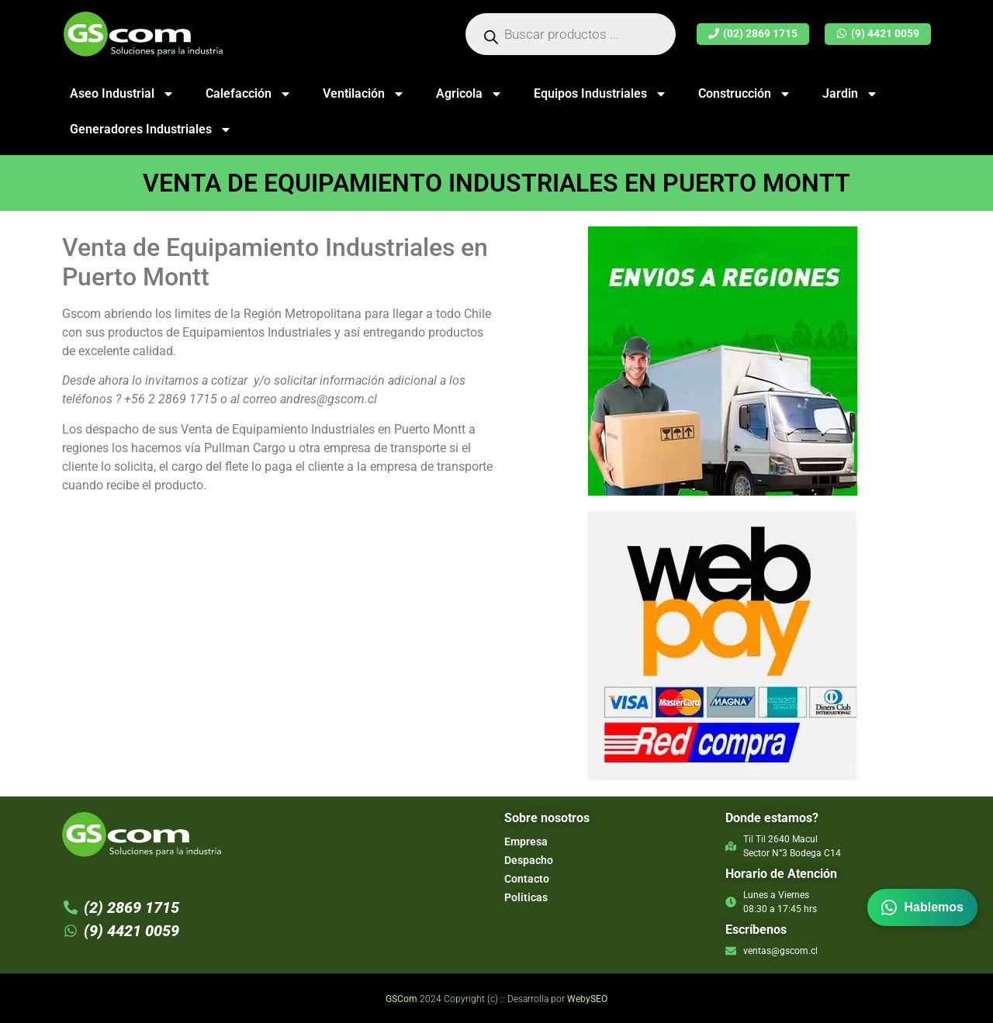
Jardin (850, 94)
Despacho (528, 860)
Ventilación (364, 94)
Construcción (744, 94)
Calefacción (249, 94)
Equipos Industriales (600, 94)
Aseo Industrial (122, 94)
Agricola (469, 94)
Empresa (526, 841)
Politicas (526, 897)
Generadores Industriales (151, 129)
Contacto (526, 879)
